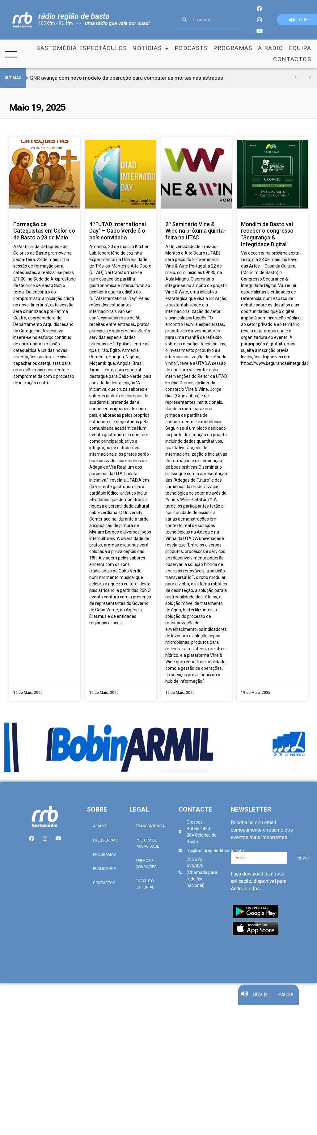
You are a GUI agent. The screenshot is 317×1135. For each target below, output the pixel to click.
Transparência (150, 826)
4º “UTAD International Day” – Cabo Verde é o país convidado (117, 231)
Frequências (105, 840)
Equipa (300, 48)
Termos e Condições (146, 864)
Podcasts (191, 48)
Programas (232, 48)
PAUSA (286, 999)
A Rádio (270, 48)
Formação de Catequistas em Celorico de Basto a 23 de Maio (44, 231)
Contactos (292, 59)
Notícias (150, 48)
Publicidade (104, 869)
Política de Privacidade (147, 843)
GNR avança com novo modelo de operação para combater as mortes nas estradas (126, 78)
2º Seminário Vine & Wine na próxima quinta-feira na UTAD (195, 231)
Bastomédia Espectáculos (81, 48)
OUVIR (260, 999)
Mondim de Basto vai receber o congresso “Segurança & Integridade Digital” (267, 234)
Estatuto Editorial (145, 884)
